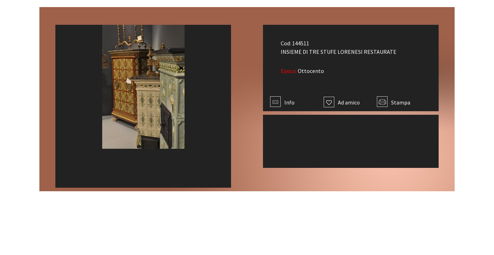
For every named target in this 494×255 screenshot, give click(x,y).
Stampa (393, 102)
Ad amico (342, 102)
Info (282, 102)
